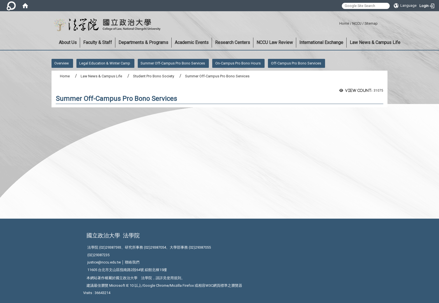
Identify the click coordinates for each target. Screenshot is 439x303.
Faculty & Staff (97, 42)
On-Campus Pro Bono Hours (238, 63)
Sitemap (371, 23)
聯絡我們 (132, 262)
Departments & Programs (143, 42)
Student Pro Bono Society (153, 76)
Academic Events (192, 42)
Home (344, 23)
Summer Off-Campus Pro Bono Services (173, 63)
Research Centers (232, 42)
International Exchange (321, 42)
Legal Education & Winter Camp (104, 63)
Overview (61, 63)
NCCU (356, 23)
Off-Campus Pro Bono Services (296, 63)
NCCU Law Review (274, 42)
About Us (68, 42)
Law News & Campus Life (375, 42)
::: (337, 22)
